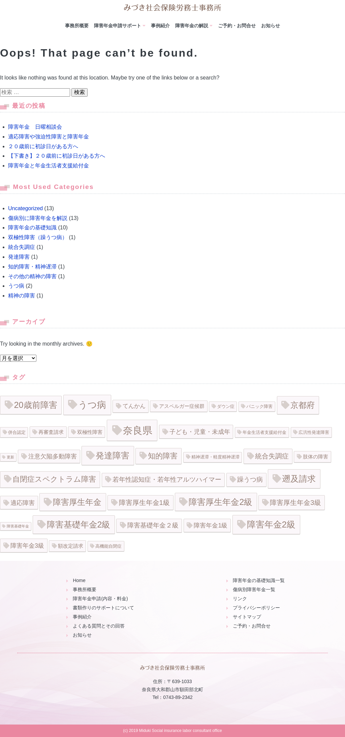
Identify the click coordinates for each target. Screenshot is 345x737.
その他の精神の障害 (32, 276)
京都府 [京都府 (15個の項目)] (302, 405)
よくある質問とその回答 (99, 626)
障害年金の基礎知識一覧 (259, 580)
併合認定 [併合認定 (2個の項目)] (17, 432)
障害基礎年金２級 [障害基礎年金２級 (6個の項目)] (153, 525)
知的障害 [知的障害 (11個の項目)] (163, 456)
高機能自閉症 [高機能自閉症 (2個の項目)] (108, 546)
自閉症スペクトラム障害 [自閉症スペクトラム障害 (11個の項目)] (54, 479)
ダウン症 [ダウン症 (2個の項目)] (225, 406)
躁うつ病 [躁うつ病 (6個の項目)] (250, 479)
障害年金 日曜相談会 (35, 127)
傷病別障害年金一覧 (254, 589)
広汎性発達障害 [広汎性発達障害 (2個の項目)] (314, 432)
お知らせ (270, 25)
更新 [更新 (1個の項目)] (10, 457)
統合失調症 (21, 247)
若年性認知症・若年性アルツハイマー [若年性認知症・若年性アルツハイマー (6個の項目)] (167, 479)
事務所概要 (77, 25)
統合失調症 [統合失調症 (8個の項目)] (272, 456)
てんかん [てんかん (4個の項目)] (134, 406)
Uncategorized (25, 208)
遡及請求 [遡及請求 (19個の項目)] (299, 478)
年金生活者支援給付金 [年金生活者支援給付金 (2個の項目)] (264, 432)
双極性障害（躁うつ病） (37, 237)
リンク (240, 598)
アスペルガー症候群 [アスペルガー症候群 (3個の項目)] (182, 406)
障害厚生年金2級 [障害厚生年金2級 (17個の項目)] (220, 502)
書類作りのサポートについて (103, 607)
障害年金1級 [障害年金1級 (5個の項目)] (210, 525)
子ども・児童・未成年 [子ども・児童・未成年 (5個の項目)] (199, 431)
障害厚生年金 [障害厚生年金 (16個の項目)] (77, 502)
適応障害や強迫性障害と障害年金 (48, 136)
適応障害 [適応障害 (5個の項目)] (22, 503)
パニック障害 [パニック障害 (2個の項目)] (259, 406)
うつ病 (16, 286)
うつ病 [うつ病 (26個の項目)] (92, 404)
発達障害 (19, 257)
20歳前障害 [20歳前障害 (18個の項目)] (35, 405)
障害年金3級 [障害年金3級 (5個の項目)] (27, 545)
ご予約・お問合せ (237, 25)
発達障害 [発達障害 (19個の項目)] (112, 455)
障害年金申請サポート (117, 25)
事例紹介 (160, 25)
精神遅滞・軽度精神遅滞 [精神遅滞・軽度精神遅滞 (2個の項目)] (215, 456)
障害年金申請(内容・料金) (100, 598)
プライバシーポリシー (256, 607)
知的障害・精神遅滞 (32, 266)
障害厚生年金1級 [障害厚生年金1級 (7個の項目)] (144, 502)
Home (79, 580)
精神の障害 (21, 295)
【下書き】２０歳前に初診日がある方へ (56, 156)
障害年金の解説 (191, 25)
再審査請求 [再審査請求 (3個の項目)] (51, 432)
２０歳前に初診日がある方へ (43, 146)
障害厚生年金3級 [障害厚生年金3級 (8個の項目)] (295, 502)
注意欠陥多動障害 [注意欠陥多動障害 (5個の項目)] (52, 456)
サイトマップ (247, 616)
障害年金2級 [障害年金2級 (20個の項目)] (271, 524)
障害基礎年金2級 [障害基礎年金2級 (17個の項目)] (79, 524)
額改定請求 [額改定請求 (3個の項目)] (70, 546)
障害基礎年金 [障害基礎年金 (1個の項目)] (18, 526)
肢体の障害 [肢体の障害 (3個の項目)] (315, 456)
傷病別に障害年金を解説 (37, 218)
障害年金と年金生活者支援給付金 (48, 165)
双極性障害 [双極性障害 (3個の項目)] (89, 432)
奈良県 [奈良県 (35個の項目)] (137, 430)
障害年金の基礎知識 (32, 227)
